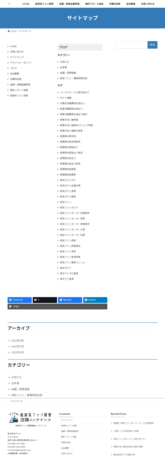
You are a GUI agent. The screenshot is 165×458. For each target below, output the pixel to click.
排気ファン (65, 202)
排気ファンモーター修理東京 (74, 224)
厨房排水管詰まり (69, 147)
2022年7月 (17, 346)
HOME (13, 46)
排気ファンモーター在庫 (72, 235)
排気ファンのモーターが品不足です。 (130, 439)
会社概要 (14, 73)
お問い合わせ (17, 51)
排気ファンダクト (69, 207)
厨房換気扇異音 (68, 174)
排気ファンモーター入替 (72, 229)
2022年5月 (17, 352)
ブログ (13, 68)
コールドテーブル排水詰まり (74, 92)
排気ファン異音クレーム (72, 262)
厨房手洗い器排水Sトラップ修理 (76, 125)
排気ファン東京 (68, 251)
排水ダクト (65, 267)
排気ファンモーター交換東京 (74, 213)
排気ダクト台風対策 (70, 185)
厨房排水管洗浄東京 (70, 141)
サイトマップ (17, 57)
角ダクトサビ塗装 (69, 273)
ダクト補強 (65, 97)
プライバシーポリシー (21, 62)
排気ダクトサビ (68, 180)
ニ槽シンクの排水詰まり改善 (126, 431)
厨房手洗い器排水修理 (71, 130)
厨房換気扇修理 (68, 169)
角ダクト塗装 (67, 278)
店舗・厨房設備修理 (20, 84)
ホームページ (67, 420)
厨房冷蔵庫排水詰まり (71, 108)
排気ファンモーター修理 (72, 218)
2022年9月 (17, 340)
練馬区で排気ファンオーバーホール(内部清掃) (134, 423)
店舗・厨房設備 (68, 72)
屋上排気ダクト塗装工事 (124, 454)
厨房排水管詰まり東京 (71, 152)
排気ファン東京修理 (70, 256)
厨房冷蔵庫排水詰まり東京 (73, 114)
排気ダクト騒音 (68, 196)
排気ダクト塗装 (68, 191)
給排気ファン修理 (19, 95)
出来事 (63, 67)
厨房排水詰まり (68, 158)
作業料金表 (15, 79)
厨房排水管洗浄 (68, 136)
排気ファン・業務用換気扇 (73, 78)
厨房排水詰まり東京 (70, 163)
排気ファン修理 (68, 240)
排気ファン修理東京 (70, 245)
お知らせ (64, 61)
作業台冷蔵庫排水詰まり (72, 103)
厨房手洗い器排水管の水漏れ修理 (128, 446)
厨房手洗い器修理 (69, 119)
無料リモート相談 (19, 90)
